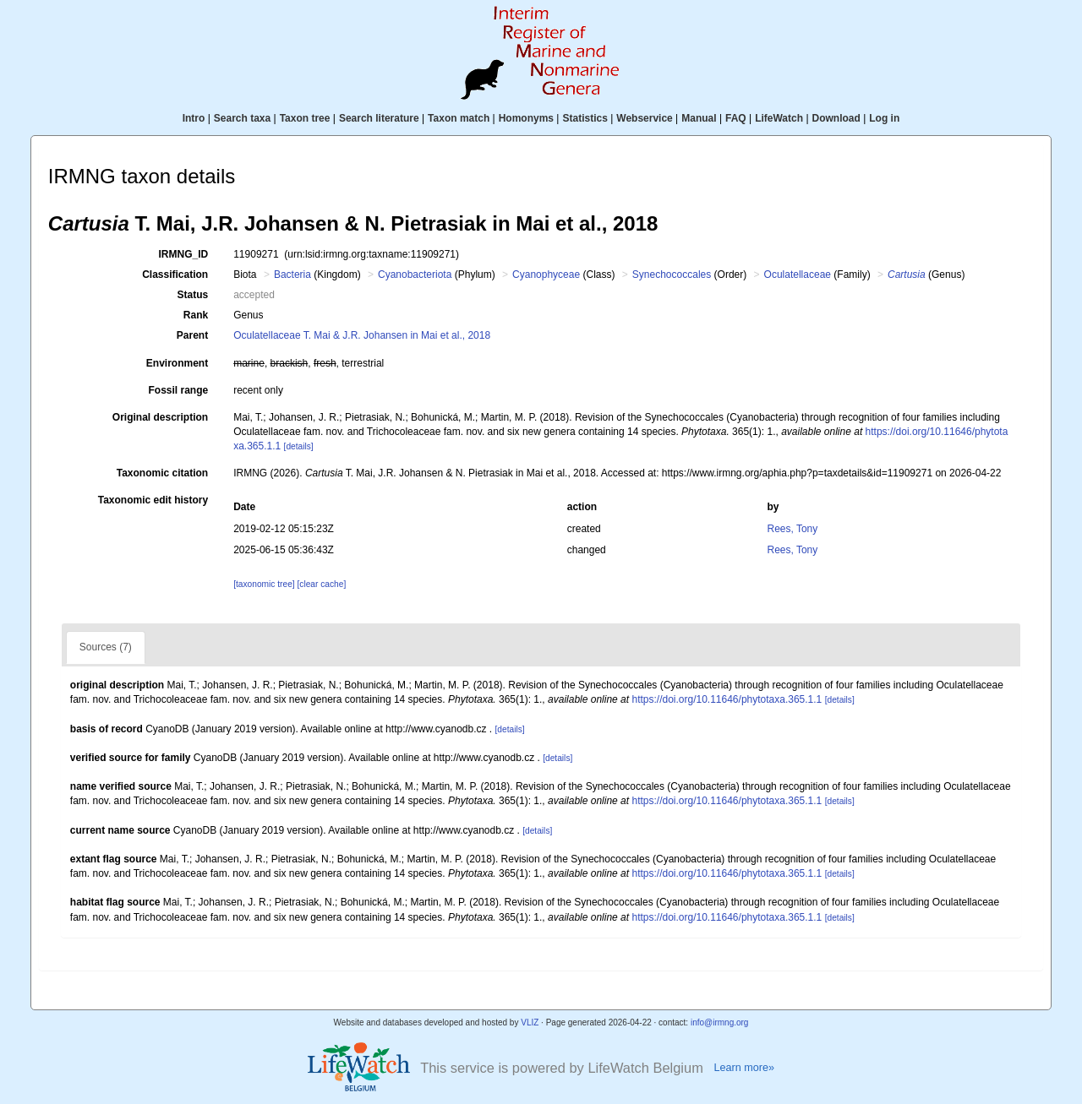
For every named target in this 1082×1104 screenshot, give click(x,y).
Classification (175, 274)
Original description (160, 417)
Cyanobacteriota (414, 274)
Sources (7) (105, 647)
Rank (195, 315)
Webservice (644, 118)
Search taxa (242, 118)
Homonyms (526, 118)
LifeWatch (779, 118)
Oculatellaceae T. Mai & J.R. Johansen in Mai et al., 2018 (361, 335)
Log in (884, 118)
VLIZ (529, 1022)
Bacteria (292, 274)
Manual (698, 118)
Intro (194, 118)
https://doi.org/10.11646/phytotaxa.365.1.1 (726, 699)
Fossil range (179, 390)
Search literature (379, 118)
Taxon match (458, 118)
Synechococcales (671, 274)
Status (193, 295)
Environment (177, 363)
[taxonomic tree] (263, 584)
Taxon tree (305, 118)
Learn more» (743, 1068)
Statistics (584, 118)
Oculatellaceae (797, 274)
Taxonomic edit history (153, 500)
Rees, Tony (792, 529)
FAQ (735, 118)
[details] (299, 446)
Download (836, 118)
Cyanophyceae (546, 274)
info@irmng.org (720, 1022)
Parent (192, 335)
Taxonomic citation (162, 473)
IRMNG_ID (184, 254)
